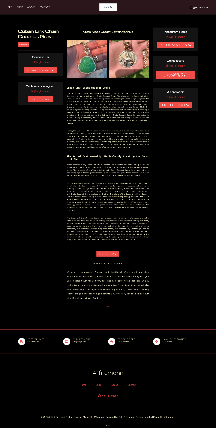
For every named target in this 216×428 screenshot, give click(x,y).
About (31, 7)
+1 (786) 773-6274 (39, 70)
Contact (44, 7)
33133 (108, 307)
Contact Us (39, 99)
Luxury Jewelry (174, 75)
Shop (20, 7)
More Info (106, 254)
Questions (173, 104)
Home (9, 7)
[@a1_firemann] (199, 7)
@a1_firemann (41, 62)
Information (174, 44)
